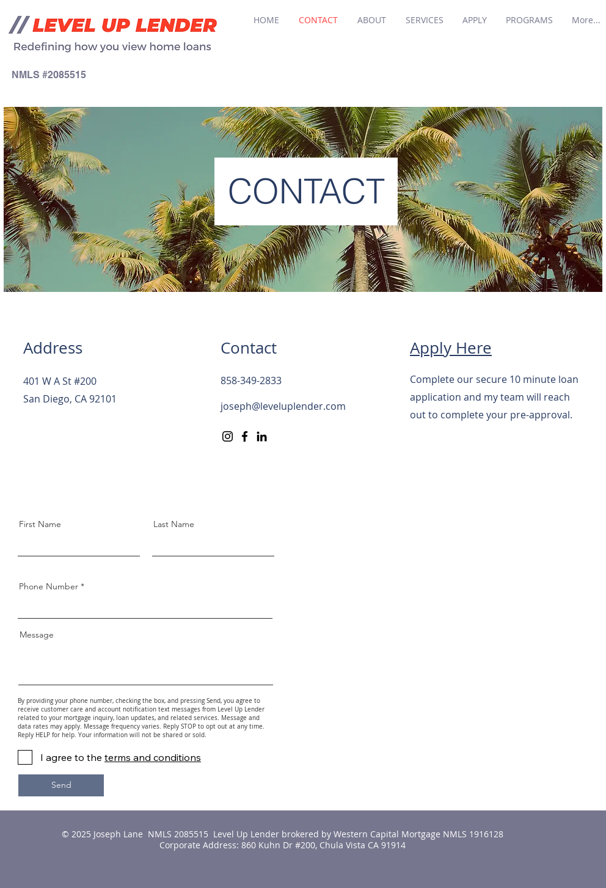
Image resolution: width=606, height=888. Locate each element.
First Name (40, 524)
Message (37, 634)
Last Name (173, 524)
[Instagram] (228, 436)
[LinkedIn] (262, 436)
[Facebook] (245, 436)
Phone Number (48, 586)
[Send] (61, 785)
